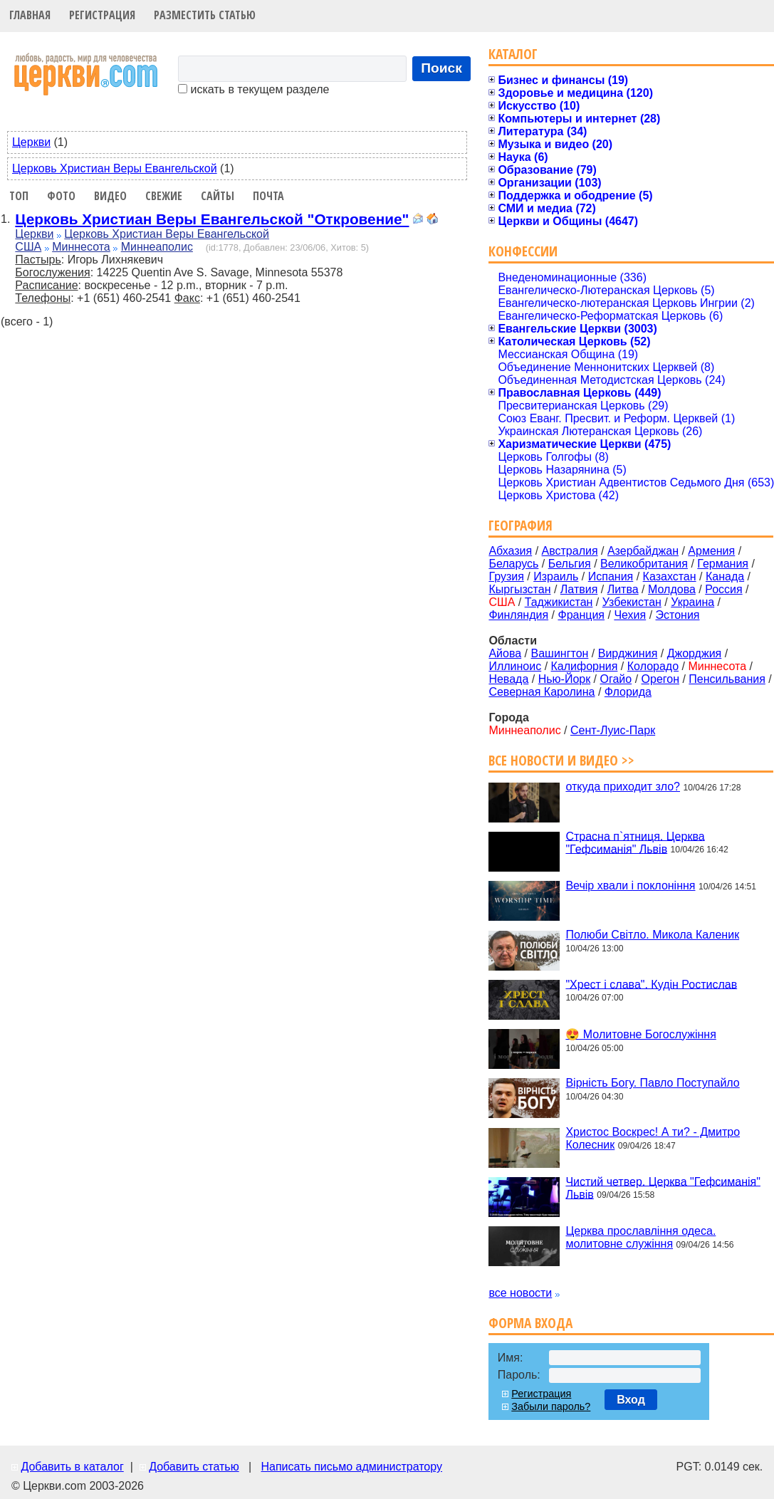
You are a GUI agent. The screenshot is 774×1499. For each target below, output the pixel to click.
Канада (725, 576)
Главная (30, 15)
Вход (631, 1400)
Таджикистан (559, 602)
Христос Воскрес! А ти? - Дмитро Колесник (652, 1138)
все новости (520, 1293)
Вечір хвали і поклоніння (630, 885)
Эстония (678, 615)
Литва (623, 589)
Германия (722, 564)
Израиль (555, 576)
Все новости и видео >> (561, 760)
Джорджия (694, 653)
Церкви (31, 142)
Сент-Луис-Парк (612, 730)
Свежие (163, 196)
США (28, 247)
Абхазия (510, 551)
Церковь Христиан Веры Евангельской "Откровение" (212, 219)
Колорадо (653, 666)
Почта (268, 196)
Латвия (578, 589)
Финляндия (518, 615)
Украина (692, 602)
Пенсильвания (727, 679)
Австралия (570, 551)
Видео (110, 196)
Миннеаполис (157, 247)
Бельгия (569, 564)
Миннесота (81, 247)
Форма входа (530, 1322)
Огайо (616, 679)
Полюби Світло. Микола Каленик (652, 935)
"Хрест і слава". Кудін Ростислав (651, 984)
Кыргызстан (519, 589)
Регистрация (102, 15)
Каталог (513, 53)
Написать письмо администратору (351, 1467)
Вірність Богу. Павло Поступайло (652, 1083)
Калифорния (584, 666)
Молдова (672, 589)
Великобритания (644, 564)
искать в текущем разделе (253, 89)
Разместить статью (205, 15)
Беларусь (513, 564)
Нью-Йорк (564, 679)
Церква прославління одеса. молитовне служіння (640, 1237)
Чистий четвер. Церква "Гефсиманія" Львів (662, 1187)
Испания (611, 576)
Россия (723, 589)
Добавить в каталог (72, 1467)
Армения (711, 551)
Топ (18, 196)
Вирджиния (628, 653)
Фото (61, 196)
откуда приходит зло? (622, 786)
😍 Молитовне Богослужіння (640, 1034)
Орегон (660, 679)
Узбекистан (631, 602)
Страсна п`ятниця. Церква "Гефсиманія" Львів (634, 842)
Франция (581, 615)
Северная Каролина (541, 692)
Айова (504, 653)
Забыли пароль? (550, 1406)
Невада (508, 679)
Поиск (441, 68)
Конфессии (523, 251)
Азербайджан (643, 551)
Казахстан (669, 576)
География (520, 525)
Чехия (630, 615)
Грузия (505, 576)
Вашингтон (559, 653)
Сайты (217, 196)
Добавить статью (194, 1467)
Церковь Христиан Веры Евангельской (114, 168)
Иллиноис (514, 666)
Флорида (628, 692)
